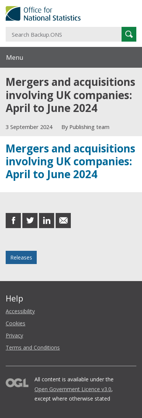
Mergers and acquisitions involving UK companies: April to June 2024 (70, 161)
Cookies (15, 323)
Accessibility (20, 311)
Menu (14, 57)
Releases (21, 257)
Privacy (14, 335)
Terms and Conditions (33, 347)
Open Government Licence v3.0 (72, 389)
